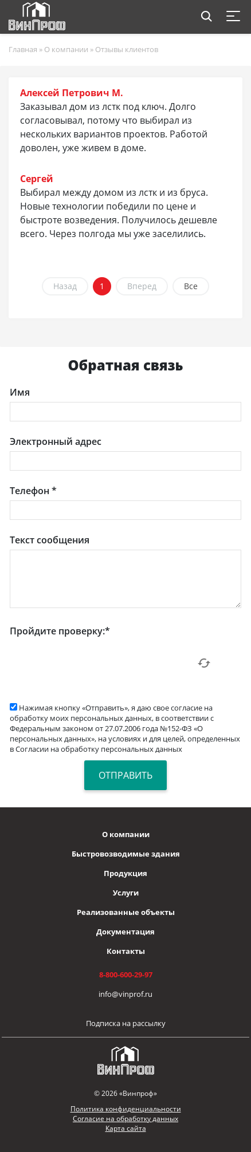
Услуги (126, 892)
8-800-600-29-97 (125, 974)
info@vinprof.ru (125, 994)
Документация (125, 931)
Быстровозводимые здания (126, 854)
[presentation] (97, 663)
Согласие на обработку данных (125, 1118)
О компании (126, 834)
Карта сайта (125, 1128)
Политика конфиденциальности (125, 1109)
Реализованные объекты (126, 912)
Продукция (125, 873)
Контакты (126, 951)
